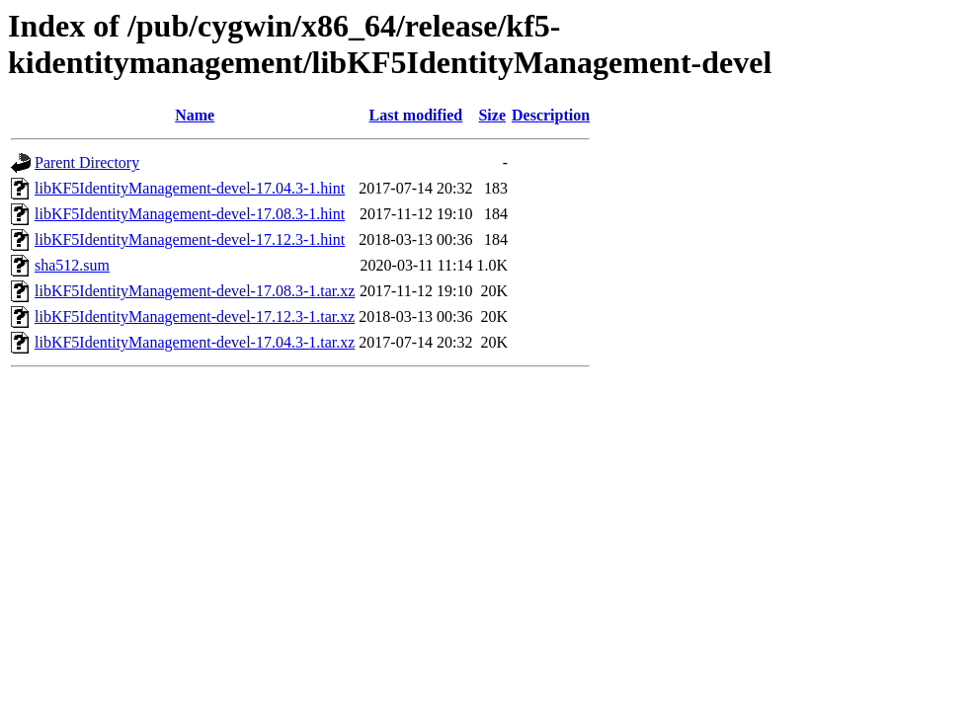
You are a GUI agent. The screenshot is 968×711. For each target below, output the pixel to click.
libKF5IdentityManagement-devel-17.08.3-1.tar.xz (195, 290)
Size (492, 115)
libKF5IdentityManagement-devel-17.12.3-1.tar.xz (195, 316)
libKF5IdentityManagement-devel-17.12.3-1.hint (190, 239)
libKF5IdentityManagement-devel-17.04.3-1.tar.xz (195, 342)
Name (194, 115)
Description (551, 115)
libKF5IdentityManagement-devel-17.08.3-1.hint (190, 213)
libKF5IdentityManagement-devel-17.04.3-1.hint (190, 188)
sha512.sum (72, 265)
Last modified (416, 115)
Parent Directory (87, 162)
